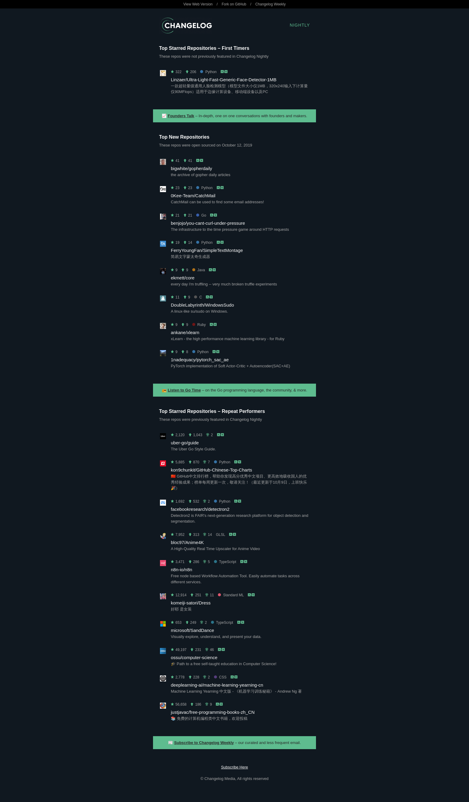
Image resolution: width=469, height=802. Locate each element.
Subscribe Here (234, 767)
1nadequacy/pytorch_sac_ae (200, 359)
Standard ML (231, 595)
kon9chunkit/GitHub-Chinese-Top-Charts (211, 469)
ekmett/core (182, 277)
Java (198, 270)
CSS (220, 677)
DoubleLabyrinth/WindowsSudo (202, 305)
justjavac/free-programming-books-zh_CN (213, 712)
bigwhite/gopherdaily (191, 168)
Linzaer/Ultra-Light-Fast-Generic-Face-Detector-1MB (223, 79)
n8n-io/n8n (181, 569)
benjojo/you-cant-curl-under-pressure (208, 223)
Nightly (300, 25)
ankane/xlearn (185, 332)
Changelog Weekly (270, 4)
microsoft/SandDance (192, 630)
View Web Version (198, 4)
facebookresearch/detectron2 (200, 509)
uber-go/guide (185, 442)
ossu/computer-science (194, 657)
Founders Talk (181, 116)
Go (201, 215)
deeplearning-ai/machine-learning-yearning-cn (217, 685)
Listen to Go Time (184, 390)
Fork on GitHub (234, 4)
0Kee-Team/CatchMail (193, 195)
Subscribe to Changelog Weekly (204, 742)
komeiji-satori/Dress (191, 602)
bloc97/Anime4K (187, 542)
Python (208, 72)
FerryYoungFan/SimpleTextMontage (207, 250)
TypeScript (225, 562)
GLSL (220, 535)
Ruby (199, 325)
